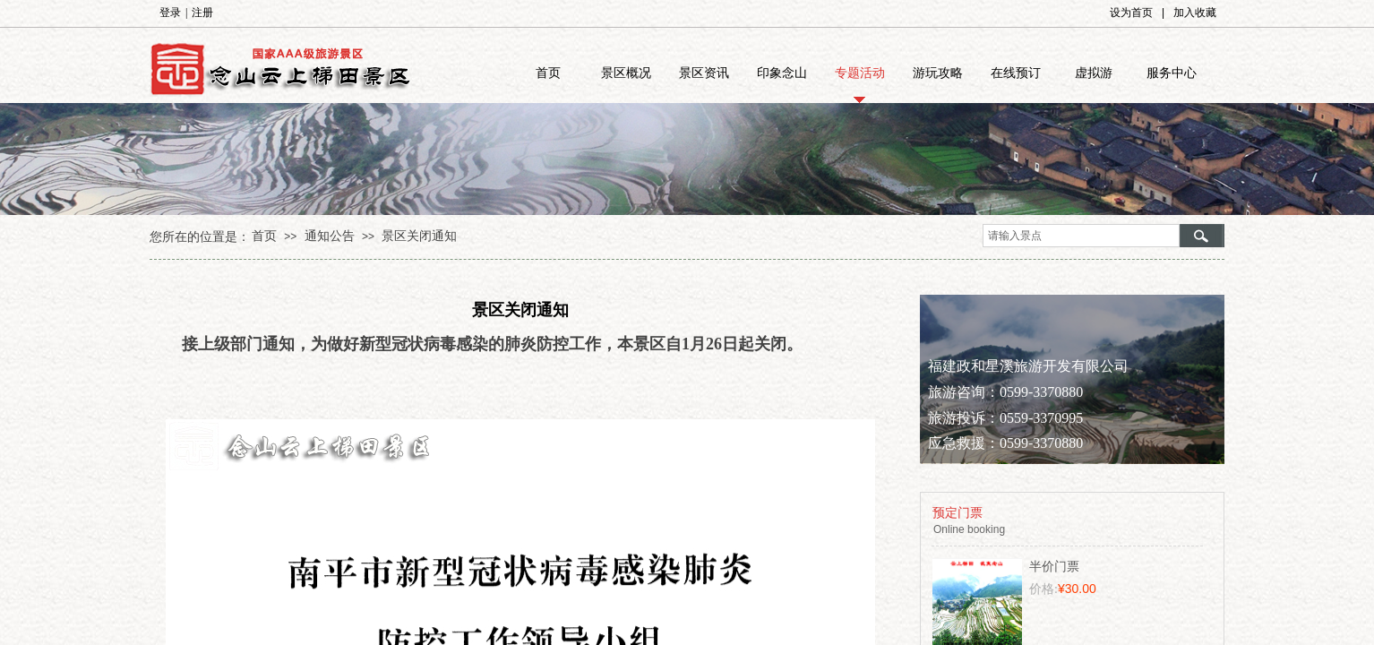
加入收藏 (1194, 12)
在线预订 (1016, 73)
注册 (202, 12)
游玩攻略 (938, 73)
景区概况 (626, 73)
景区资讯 (704, 73)
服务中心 (1171, 73)
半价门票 (1054, 566)
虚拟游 (1093, 73)
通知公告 (330, 236)
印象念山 (782, 73)
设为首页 (1131, 12)
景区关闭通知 (419, 236)
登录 (170, 12)
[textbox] (1081, 235)
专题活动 (860, 73)
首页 (548, 73)
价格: (1043, 589)
